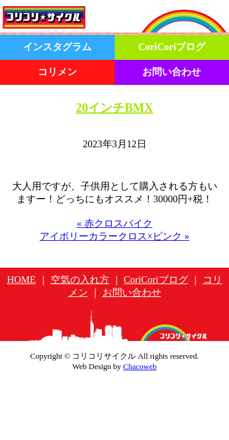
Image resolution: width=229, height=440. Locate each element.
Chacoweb (140, 366)
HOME (21, 279)
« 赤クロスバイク (115, 223)
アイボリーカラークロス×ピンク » (114, 236)
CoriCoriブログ (171, 47)
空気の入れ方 (80, 279)
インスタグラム (57, 47)
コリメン (57, 72)
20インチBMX (114, 107)
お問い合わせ (171, 72)
